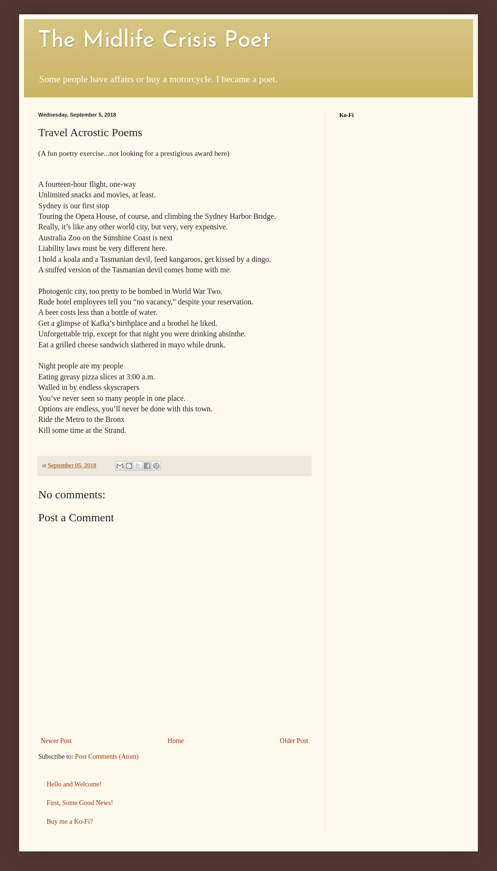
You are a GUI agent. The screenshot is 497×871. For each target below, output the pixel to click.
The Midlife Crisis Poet (154, 41)
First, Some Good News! (80, 802)
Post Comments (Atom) (107, 756)
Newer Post (56, 740)
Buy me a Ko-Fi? (70, 821)
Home (176, 740)
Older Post (294, 740)
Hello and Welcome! (74, 784)
